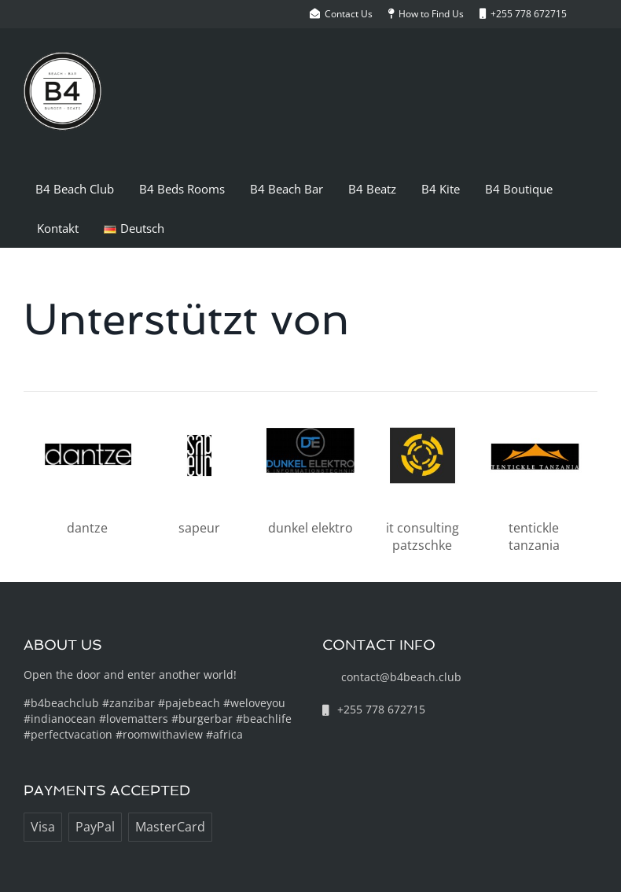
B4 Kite (440, 189)
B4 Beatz (372, 189)
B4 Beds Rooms (182, 189)
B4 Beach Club (74, 189)
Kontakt (58, 228)
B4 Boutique (519, 189)
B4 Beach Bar (286, 189)
